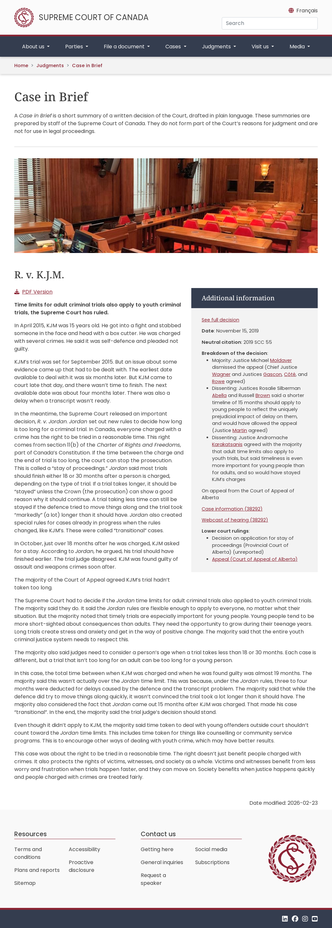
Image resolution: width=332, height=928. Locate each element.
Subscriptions (212, 862)
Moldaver (281, 360)
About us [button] (34, 46)
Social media (211, 849)
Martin (239, 430)
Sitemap (25, 883)
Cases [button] (173, 46)
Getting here (157, 849)
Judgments (50, 65)
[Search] (270, 23)
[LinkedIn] (285, 918)
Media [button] (298, 46)
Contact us (158, 834)
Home (21, 65)
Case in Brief (87, 65)
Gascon (272, 374)
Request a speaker (153, 879)
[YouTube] (315, 918)
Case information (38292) (232, 509)
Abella (219, 395)
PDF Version (37, 291)
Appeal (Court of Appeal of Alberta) (255, 559)
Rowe (218, 381)
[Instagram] (305, 918)
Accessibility (84, 849)
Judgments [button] (217, 46)
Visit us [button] (261, 46)
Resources (30, 834)
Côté (290, 374)
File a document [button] (125, 46)
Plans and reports (37, 870)
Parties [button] (74, 46)
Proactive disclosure (81, 866)
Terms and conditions (28, 853)
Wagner (221, 374)
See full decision (220, 320)
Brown (262, 395)
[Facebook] (295, 918)
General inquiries (162, 862)
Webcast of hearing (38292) (235, 520)
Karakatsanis (227, 444)
